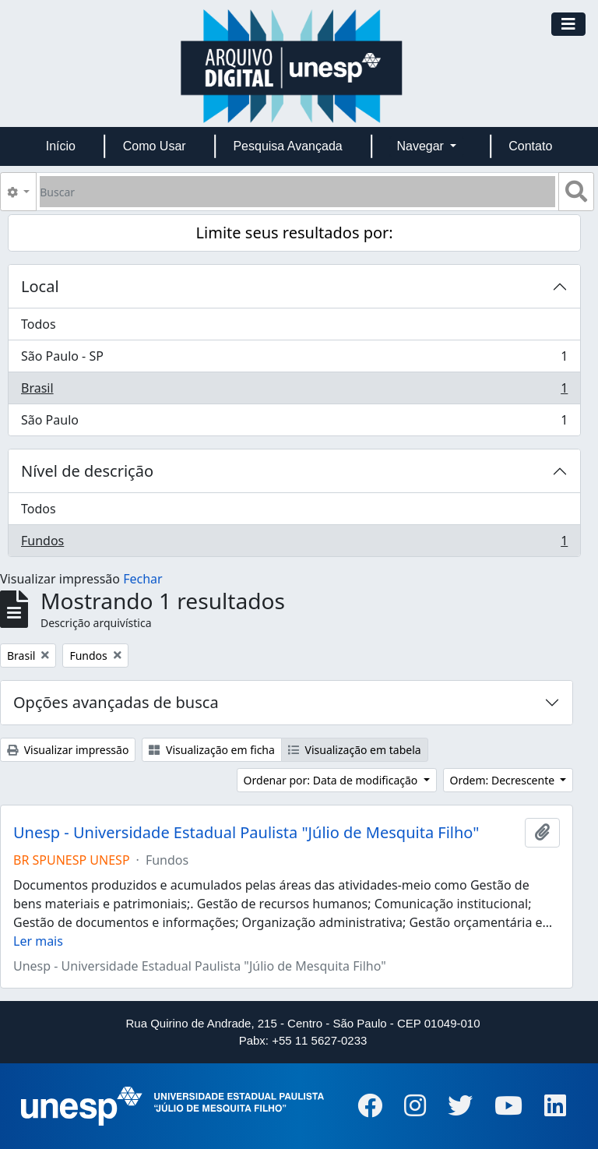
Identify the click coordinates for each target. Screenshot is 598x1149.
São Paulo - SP (294, 359)
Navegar (421, 146)
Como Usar (154, 146)
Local (40, 286)
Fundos (294, 543)
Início (61, 146)
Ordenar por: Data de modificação (332, 780)
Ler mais (38, 941)
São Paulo (294, 423)
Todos (38, 324)
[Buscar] (297, 191)
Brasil (294, 391)
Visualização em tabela (354, 749)
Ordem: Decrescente (504, 780)
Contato (530, 146)
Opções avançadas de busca (116, 702)
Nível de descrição (87, 470)
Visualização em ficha (212, 749)
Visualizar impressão (67, 749)
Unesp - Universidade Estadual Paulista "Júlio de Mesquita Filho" (246, 832)
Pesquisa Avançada (287, 146)
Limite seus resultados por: (294, 232)
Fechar (142, 578)
